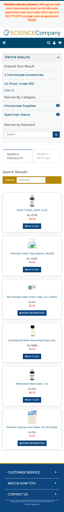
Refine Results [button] (17, 57)
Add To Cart (32, 226)
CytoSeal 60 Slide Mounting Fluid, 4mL (32, 340)
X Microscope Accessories (24, 75)
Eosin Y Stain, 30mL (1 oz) (32, 210)
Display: (10, 180)
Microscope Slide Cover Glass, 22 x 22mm (32, 297)
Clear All (9, 90)
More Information (32, 313)
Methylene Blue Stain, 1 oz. (32, 384)
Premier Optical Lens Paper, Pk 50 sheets (32, 427)
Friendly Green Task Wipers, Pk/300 (32, 253)
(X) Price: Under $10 (19, 83)
